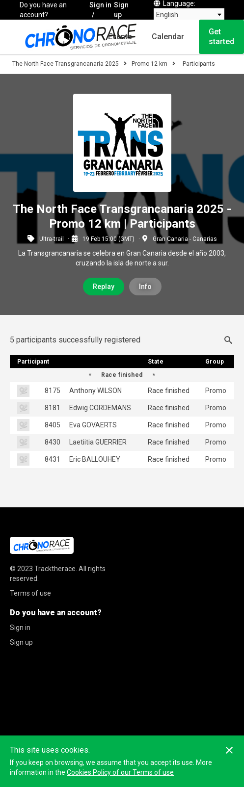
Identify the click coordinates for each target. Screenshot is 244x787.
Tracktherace (55, 569)
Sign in (100, 5)
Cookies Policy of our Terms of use (120, 772)
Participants (199, 63)
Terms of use (30, 593)
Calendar (168, 36)
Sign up (121, 10)
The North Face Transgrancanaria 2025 (65, 63)
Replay (103, 286)
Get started (221, 36)
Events (120, 36)
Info (145, 286)
